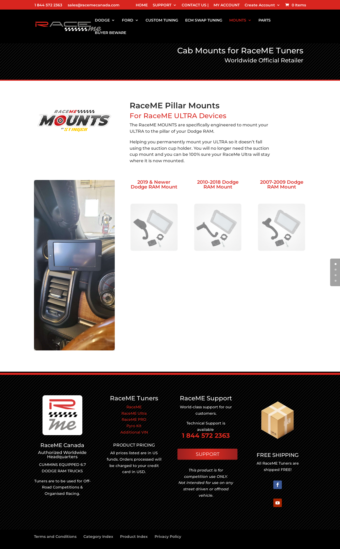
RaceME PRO (134, 419)
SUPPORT (162, 5)
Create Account (260, 5)
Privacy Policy (168, 536)
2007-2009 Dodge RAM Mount (281, 184)
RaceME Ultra (134, 413)
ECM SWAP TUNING (203, 20)
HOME (142, 5)
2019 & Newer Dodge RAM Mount (154, 184)
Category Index (98, 536)
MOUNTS (237, 20)
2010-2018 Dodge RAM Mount (218, 184)
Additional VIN (134, 432)
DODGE (102, 20)
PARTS (264, 20)
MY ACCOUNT (227, 5)
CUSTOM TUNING (162, 20)
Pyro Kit (134, 425)
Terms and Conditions (55, 536)
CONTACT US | (195, 5)
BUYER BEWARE (110, 33)
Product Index (134, 536)
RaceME (134, 407)
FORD (127, 20)
